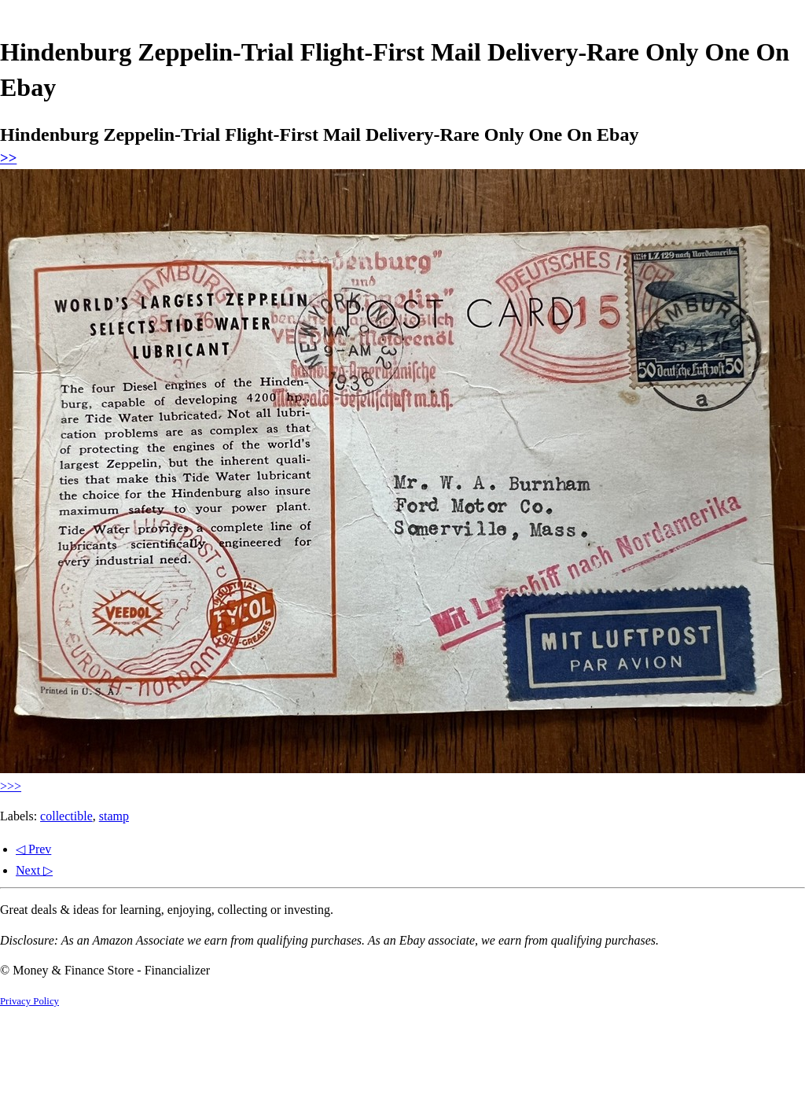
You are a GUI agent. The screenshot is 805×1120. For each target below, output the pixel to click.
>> (8, 157)
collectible (66, 816)
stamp (114, 816)
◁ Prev (33, 849)
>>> (10, 786)
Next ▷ (34, 870)
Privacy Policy (29, 1001)
